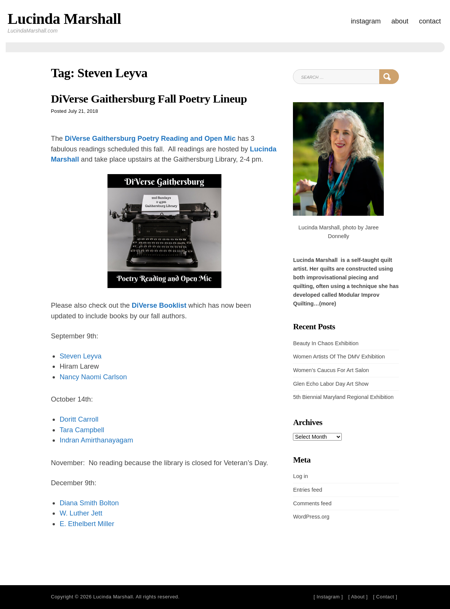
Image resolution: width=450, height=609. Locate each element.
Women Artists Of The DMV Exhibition (339, 357)
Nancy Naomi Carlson (93, 377)
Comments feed (312, 503)
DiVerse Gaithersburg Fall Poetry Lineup (149, 98)
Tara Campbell (81, 430)
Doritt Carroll (78, 419)
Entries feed (307, 490)
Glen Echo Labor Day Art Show (330, 384)
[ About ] (357, 597)
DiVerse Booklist (159, 305)
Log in (300, 476)
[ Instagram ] (328, 597)
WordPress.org (311, 517)
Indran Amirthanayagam (96, 440)
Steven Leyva (80, 356)
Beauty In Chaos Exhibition (325, 343)
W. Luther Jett (80, 513)
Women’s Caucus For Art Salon (331, 370)
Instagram (366, 21)
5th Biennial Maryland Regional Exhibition (343, 397)
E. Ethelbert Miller (86, 524)
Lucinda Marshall (64, 18)
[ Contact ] (385, 597)
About (399, 21)
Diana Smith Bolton (89, 503)
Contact (430, 21)
